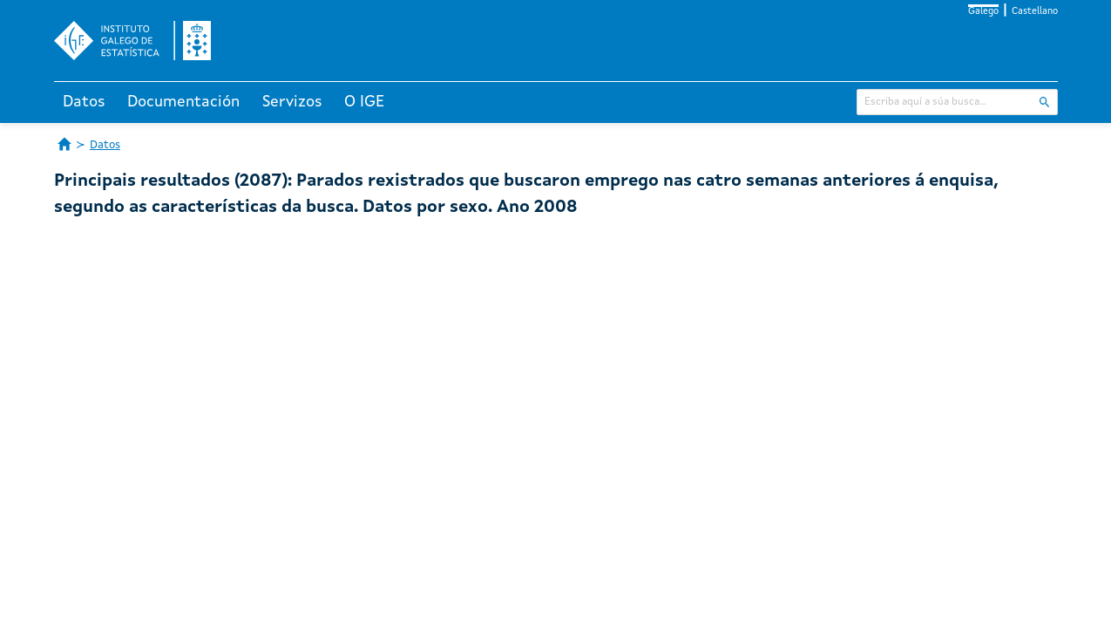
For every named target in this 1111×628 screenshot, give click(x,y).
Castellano (1035, 12)
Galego (983, 12)
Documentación (183, 102)
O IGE (364, 102)
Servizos (292, 102)
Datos (84, 102)
